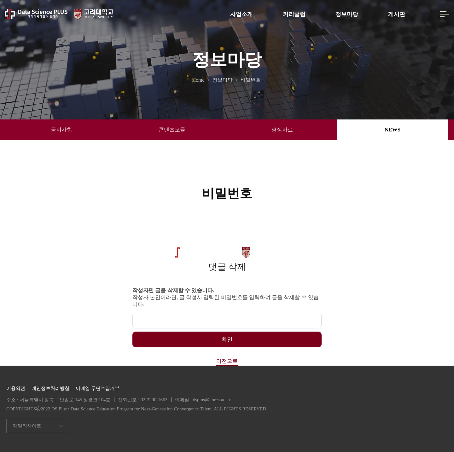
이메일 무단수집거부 (97, 388)
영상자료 (282, 130)
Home (199, 80)
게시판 (396, 14)
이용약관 (15, 388)
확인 (227, 339)
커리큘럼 (294, 14)
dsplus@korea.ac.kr (211, 399)
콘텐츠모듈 (172, 130)
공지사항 (61, 130)
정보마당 (346, 14)
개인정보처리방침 (50, 388)
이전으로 (227, 361)
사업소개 (241, 14)
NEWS (392, 130)
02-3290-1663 (154, 399)
